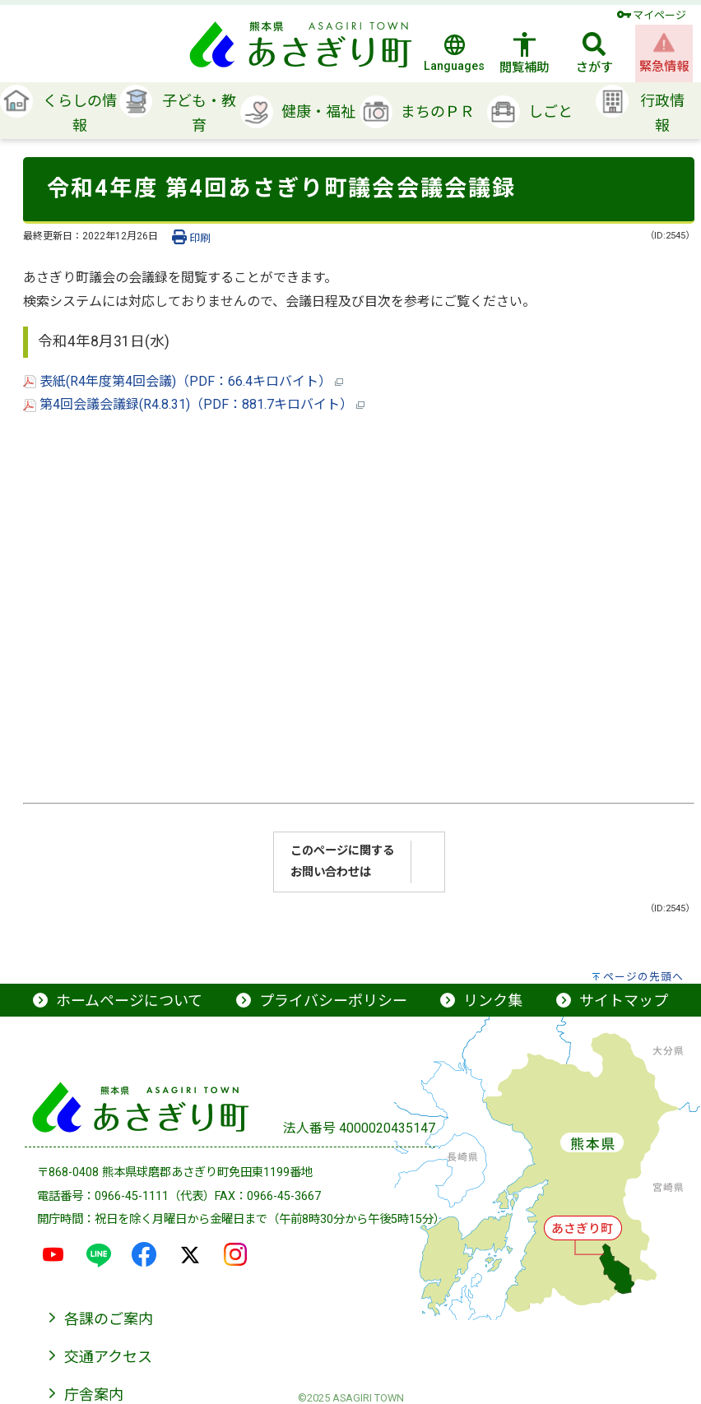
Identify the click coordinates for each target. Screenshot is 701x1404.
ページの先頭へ (643, 977)
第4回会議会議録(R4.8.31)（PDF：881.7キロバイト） (193, 404)
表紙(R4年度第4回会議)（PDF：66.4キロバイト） (183, 381)
